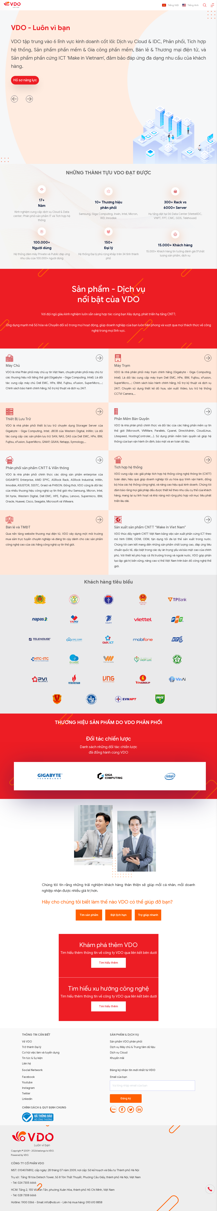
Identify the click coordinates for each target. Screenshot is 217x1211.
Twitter (26, 1093)
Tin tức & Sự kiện (32, 1058)
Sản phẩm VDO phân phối (126, 1041)
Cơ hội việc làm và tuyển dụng (40, 1052)
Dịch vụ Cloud (118, 1052)
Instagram (28, 1088)
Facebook (28, 1077)
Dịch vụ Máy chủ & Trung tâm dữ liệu (132, 1047)
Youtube (27, 1082)
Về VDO (27, 1041)
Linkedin (27, 1099)
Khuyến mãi (117, 1058)
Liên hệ (26, 1063)
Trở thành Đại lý (31, 1047)
